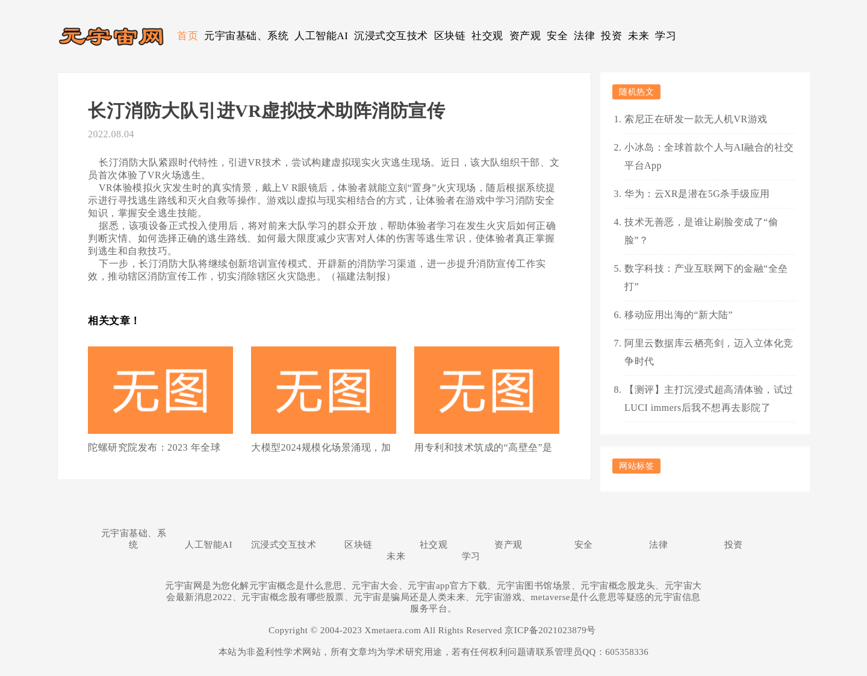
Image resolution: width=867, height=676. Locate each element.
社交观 (487, 36)
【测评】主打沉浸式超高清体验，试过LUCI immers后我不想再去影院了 (709, 398)
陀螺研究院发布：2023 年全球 (154, 447)
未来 (638, 36)
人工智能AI (321, 36)
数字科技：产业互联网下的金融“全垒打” (706, 277)
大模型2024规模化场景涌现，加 (321, 447)
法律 (584, 36)
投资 (611, 36)
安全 (557, 36)
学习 (665, 36)
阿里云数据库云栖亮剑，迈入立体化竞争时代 (709, 352)
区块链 (450, 36)
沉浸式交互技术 (391, 36)
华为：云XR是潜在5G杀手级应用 (697, 194)
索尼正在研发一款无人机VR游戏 (696, 119)
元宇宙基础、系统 (246, 36)
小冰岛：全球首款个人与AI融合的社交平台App (709, 156)
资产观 (525, 36)
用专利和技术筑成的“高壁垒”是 (483, 447)
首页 (187, 36)
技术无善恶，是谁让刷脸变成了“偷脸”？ (701, 231)
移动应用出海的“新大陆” (678, 315)
